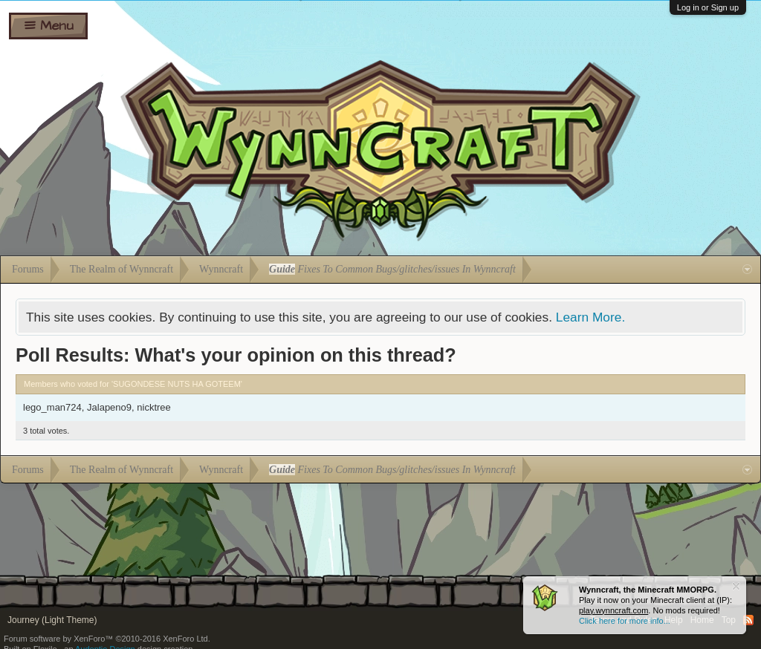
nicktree (154, 407)
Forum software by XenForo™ (107, 638)
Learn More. (590, 317)
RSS (748, 620)
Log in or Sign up (708, 7)
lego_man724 (52, 407)
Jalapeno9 (109, 407)
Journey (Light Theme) (52, 620)
